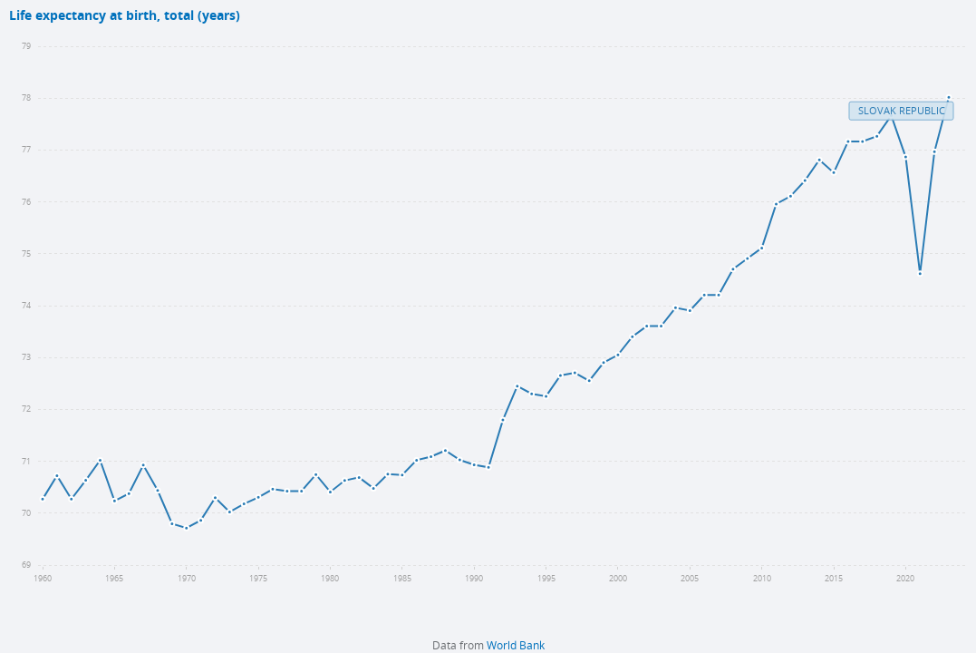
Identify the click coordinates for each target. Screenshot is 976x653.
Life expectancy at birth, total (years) (124, 16)
